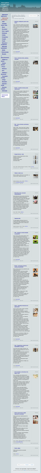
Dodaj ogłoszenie (5, 7)
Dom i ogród (5, 31)
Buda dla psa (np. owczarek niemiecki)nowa (20, 194)
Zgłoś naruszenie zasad (34, 82)
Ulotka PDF (21, 82)
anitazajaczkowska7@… (20, 182)
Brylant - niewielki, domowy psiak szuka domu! (21, 88)
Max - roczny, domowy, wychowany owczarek (22, 125)
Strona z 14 (20, 464)
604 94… (26, 226)
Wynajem (4, 81)
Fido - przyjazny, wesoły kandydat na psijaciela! (21, 233)
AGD (3, 21)
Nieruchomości (5, 57)
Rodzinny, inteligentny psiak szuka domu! (21, 22)
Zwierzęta (4, 90)
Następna (27, 464)
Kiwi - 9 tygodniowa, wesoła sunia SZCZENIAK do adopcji (21, 346)
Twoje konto (5, 10)
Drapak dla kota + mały (19, 154)
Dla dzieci (4, 29)
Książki (4, 39)
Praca (3, 66)
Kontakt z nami (5, 4)
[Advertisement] (25, 188)
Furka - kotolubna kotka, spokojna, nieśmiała (21, 59)
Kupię (3, 41)
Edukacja (4, 33)
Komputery (5, 37)
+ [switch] (1, 52)
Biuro (3, 27)
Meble (3, 50)
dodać (25, 470)
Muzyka (4, 54)
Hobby (3, 35)
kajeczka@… (18, 51)
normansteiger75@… (19, 441)
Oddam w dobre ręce (19, 173)
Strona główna (5, 2)
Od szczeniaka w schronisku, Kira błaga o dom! (21, 373)
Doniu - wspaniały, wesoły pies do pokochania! (21, 306)
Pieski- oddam (17, 448)
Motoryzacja (5, 52)
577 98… (32, 166)
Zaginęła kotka (17, 218)
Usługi (3, 79)
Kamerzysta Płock (5, 95)
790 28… (26, 181)
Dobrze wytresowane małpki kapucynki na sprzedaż (20, 413)
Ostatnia (31, 464)
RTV (3, 70)
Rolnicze (4, 68)
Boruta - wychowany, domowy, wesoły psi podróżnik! (21, 266)
